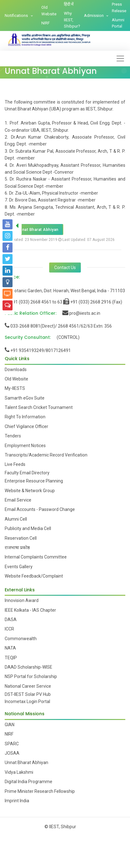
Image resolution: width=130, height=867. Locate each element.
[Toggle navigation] (120, 58)
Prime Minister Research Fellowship (40, 791)
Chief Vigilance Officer (26, 426)
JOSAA (12, 753)
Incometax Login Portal (27, 701)
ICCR (9, 628)
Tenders (13, 435)
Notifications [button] (17, 15)
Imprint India (17, 800)
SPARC (12, 743)
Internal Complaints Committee (36, 556)
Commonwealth (21, 638)
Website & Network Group (30, 490)
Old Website (48, 10)
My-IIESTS (15, 388)
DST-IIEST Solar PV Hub (28, 694)
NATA (10, 647)
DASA (11, 619)
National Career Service (28, 686)
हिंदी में (69, 4)
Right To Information (25, 416)
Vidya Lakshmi (19, 772)
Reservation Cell (21, 538)
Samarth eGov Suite (24, 397)
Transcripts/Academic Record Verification (46, 454)
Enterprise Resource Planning (34, 480)
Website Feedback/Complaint (34, 576)
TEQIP (11, 657)
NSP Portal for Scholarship (31, 676)
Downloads (16, 369)
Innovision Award (22, 600)
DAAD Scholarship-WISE (28, 667)
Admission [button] (94, 15)
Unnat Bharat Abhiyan (34, 229)
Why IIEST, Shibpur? (72, 20)
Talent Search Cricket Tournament (39, 407)
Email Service (18, 499)
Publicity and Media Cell (28, 528)
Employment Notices (25, 445)
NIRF (45, 23)
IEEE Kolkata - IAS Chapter (30, 610)
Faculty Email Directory (27, 472)
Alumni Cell (16, 519)
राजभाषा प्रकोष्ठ (17, 547)
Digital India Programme (28, 781)
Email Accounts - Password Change (40, 509)
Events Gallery (19, 566)
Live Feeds (15, 464)
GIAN (9, 724)
